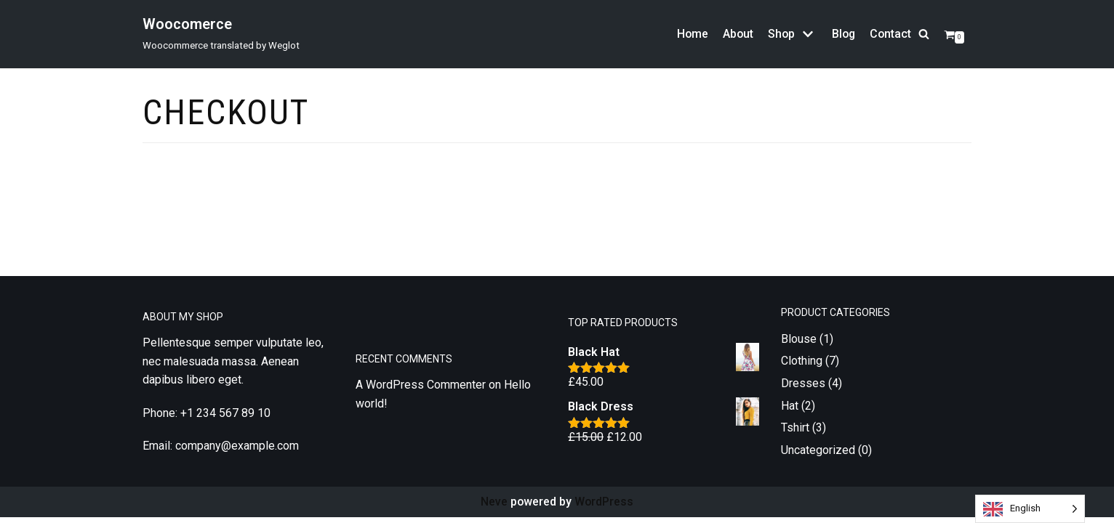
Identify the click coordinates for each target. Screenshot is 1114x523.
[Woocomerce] (221, 34)
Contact (890, 34)
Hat (789, 411)
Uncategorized (818, 456)
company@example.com (237, 452)
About (734, 34)
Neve (493, 507)
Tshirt (795, 433)
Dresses (803, 389)
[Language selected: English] (1030, 509)
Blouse (799, 345)
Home (689, 34)
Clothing (801, 366)
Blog (842, 34)
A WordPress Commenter (421, 391)
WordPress (604, 507)
